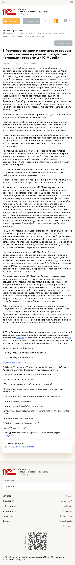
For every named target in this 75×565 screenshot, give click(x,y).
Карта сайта (67, 526)
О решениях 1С (66, 501)
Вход (70, 20)
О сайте (69, 496)
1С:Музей (9, 447)
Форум (6, 521)
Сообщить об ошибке (63, 521)
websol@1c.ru (19, 560)
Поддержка (67, 511)
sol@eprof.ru (9, 435)
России (20, 337)
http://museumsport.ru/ (14, 362)
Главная (6, 30)
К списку (64, 43)
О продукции (31, 21)
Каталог (7, 496)
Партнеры (8, 516)
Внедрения (8, 501)
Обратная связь (66, 516)
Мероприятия (10, 511)
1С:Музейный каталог (24, 447)
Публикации (17, 30)
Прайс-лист (67, 506)
